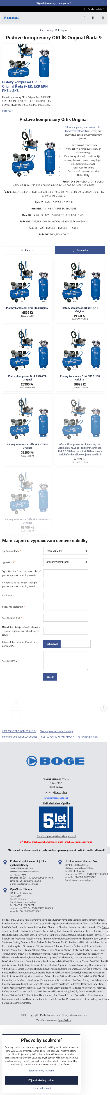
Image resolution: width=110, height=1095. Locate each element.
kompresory (25, 1002)
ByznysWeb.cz (64, 1020)
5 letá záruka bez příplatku (56, 803)
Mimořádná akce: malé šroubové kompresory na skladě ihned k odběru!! (56, 850)
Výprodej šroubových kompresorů (53, 2)
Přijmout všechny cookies (41, 1080)
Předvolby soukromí (50, 1014)
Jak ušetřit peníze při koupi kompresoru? (56, 836)
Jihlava (59, 786)
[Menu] (103, 18)
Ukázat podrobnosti (41, 1088)
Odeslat (50, 676)
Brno (65, 792)
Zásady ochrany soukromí (74, 1014)
